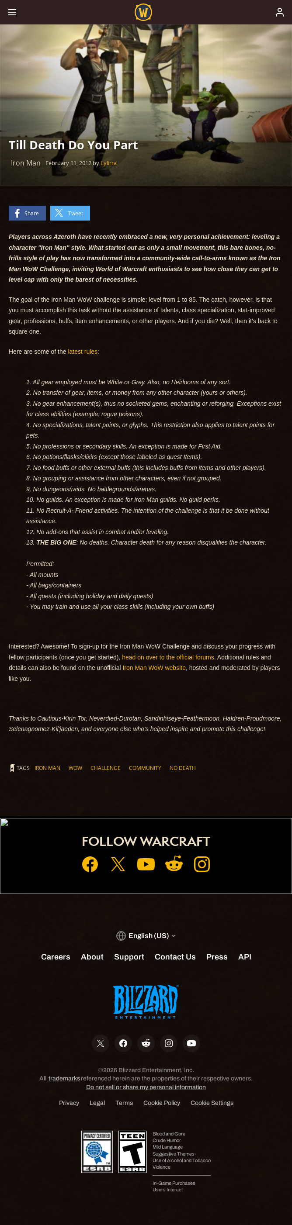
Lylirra (109, 163)
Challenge (105, 767)
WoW (75, 767)
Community (145, 767)
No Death (183, 767)
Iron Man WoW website (153, 667)
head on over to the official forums (168, 657)
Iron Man (47, 767)
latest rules (82, 351)
